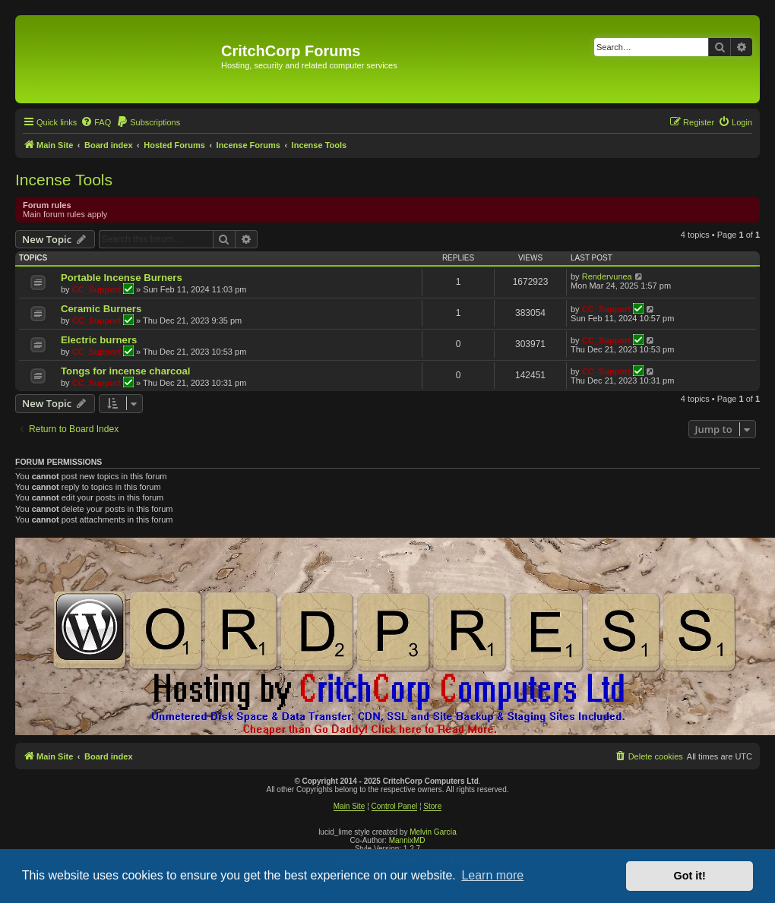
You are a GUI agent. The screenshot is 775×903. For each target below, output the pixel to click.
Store (432, 806)
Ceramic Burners (101, 308)
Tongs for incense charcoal (126, 371)
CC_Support (96, 289)
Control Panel (395, 806)
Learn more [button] (492, 875)
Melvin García (433, 832)
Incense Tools (63, 179)
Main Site (349, 806)
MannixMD (407, 840)
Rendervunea (607, 276)
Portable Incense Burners (121, 277)
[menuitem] (96, 122)
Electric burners (99, 340)
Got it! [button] (690, 876)
